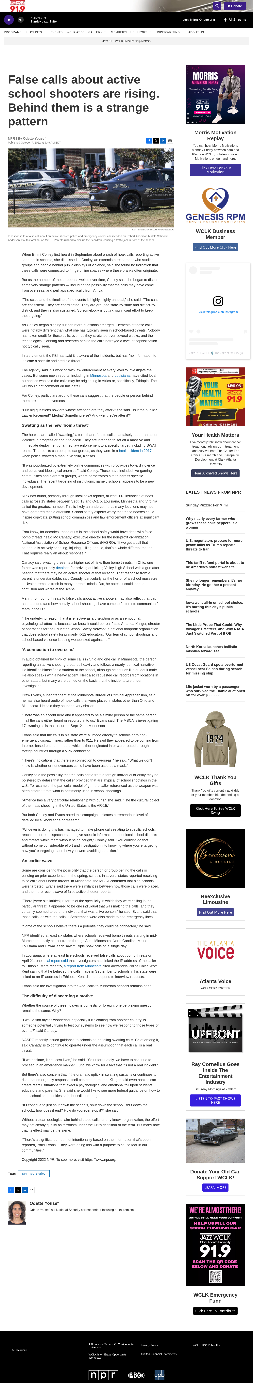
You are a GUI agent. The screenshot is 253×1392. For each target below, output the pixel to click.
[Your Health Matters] (215, 405)
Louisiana (122, 384)
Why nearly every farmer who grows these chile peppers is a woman (211, 532)
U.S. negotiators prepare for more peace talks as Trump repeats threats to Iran (214, 554)
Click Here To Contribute (215, 1319)
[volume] (20, 28)
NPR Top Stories (33, 1182)
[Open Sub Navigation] (44, 41)
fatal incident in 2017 (135, 460)
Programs (13, 41)
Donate (239, 10)
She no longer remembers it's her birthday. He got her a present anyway (214, 593)
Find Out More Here (215, 921)
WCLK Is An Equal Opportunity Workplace (107, 1365)
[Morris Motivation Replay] (215, 103)
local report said (56, 970)
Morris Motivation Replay (215, 144)
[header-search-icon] (219, 10)
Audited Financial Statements (159, 1363)
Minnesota (98, 384)
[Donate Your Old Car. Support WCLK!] (215, 1150)
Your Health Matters (215, 444)
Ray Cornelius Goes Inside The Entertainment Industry (215, 1082)
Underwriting (168, 41)
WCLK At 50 (75, 41)
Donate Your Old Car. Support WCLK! (215, 1183)
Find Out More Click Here (215, 256)
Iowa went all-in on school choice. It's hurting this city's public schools (214, 616)
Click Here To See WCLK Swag (215, 819)
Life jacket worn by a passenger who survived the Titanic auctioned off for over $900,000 (215, 700)
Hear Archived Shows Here (215, 482)
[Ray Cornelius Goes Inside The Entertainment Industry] (215, 1038)
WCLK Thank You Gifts (215, 789)
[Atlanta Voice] (215, 959)
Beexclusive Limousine (215, 908)
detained (63, 577)
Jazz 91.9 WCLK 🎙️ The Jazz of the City (214, 361)
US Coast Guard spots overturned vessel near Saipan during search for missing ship (214, 678)
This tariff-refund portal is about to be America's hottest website (215, 574)
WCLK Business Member (215, 243)
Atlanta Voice (215, 990)
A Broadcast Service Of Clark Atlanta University (111, 1355)
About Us (196, 41)
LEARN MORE (215, 1196)
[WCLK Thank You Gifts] (215, 748)
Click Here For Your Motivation (215, 178)
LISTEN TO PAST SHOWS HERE (215, 1109)
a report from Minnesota (83, 975)
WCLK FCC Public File (207, 1354)
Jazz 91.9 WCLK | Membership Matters (126, 50)
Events (56, 41)
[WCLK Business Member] (215, 214)
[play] (9, 28)
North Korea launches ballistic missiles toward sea (211, 658)
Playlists (34, 41)
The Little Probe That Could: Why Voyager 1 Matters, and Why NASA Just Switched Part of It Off (215, 638)
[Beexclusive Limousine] (215, 867)
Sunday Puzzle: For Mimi (207, 514)
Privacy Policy (149, 1354)
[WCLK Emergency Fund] (215, 1254)
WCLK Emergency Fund (216, 1307)
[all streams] (235, 29)
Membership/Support (129, 41)
